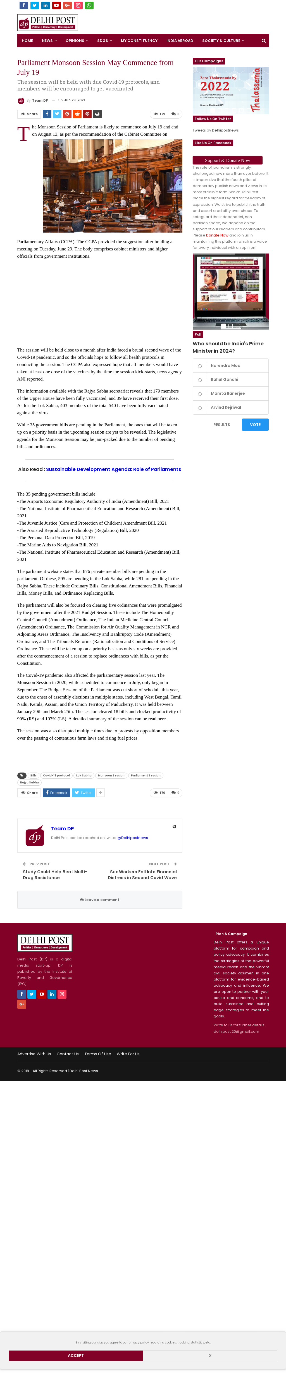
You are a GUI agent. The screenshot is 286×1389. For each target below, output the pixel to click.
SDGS (102, 40)
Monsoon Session (111, 775)
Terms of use (97, 1054)
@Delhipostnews (133, 837)
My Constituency (139, 40)
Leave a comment (99, 899)
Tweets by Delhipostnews (216, 130)
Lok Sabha (84, 775)
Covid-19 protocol (56, 775)
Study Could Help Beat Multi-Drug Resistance (55, 875)
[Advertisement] (176, 21)
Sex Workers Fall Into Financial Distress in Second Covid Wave (142, 875)
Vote (255, 424)
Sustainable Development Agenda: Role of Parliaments (113, 469)
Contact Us (68, 1054)
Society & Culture (221, 40)
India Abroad (179, 40)
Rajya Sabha (29, 782)
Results (221, 424)
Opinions (75, 40)
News (47, 40)
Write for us (128, 1054)
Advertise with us (34, 1054)
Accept (76, 1356)
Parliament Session (146, 775)
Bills (33, 775)
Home (27, 40)
